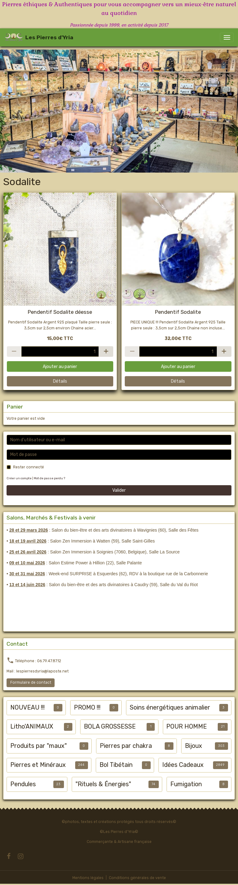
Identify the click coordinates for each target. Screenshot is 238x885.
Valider (119, 490)
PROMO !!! (87, 707)
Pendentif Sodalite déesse (60, 312)
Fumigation (186, 784)
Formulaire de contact (30, 682)
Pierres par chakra (126, 745)
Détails (60, 381)
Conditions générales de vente (137, 878)
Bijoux (193, 745)
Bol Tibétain (116, 764)
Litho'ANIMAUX (31, 726)
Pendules (23, 784)
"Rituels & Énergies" (103, 784)
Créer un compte (19, 478)
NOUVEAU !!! (27, 707)
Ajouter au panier (60, 366)
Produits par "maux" (38, 745)
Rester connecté (28, 467)
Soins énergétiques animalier (170, 707)
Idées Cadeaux (183, 764)
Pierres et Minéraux (38, 764)
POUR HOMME (186, 726)
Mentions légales (88, 878)
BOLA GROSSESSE (110, 726)
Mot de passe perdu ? (49, 478)
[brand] (38, 37)
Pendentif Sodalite (178, 312)
